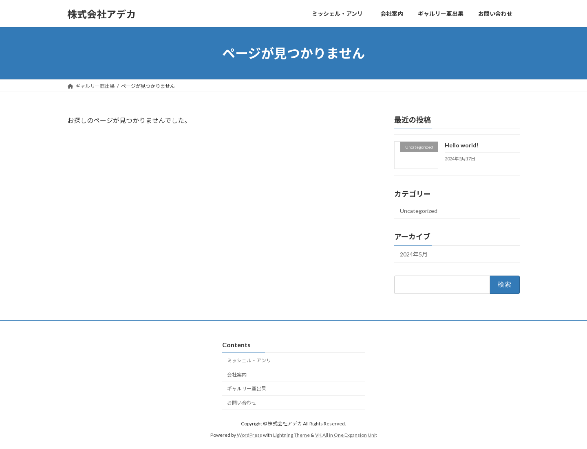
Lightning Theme (291, 435)
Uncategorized (418, 210)
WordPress (249, 435)
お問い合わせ (241, 403)
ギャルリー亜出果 (246, 388)
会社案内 (237, 374)
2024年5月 (414, 254)
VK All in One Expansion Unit (346, 435)
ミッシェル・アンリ (251, 360)
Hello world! (462, 145)
